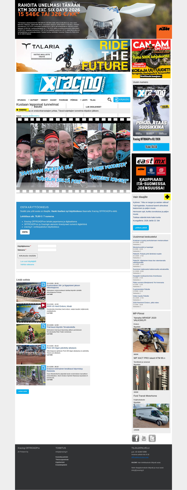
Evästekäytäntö (61, 465)
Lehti (84, 100)
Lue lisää (50, 294)
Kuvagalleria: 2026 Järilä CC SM (146, 221)
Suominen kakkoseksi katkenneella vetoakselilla (151, 269)
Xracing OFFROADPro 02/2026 (146, 139)
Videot (44, 100)
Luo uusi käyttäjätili (28, 261)
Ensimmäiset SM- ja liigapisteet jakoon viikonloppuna (63, 286)
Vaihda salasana (27, 264)
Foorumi (63, 100)
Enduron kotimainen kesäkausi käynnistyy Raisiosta (65, 370)
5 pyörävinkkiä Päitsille (141, 289)
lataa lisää (22, 391)
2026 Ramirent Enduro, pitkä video (146, 303)
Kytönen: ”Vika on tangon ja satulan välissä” (151, 202)
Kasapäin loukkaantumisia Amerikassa (147, 276)
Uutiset (34, 100)
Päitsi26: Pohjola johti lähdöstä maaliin (147, 254)
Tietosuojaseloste (62, 459)
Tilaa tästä (151, 147)
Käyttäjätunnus (24, 246)
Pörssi (73, 100)
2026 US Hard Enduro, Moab (59, 306)
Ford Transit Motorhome (145, 396)
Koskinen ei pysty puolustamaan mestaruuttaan (150, 240)
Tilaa (92, 100)
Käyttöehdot (60, 462)
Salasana (21, 250)
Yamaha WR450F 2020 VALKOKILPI (145, 319)
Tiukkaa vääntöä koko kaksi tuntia (147, 217)
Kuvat (53, 100)
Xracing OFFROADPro (30, 116)
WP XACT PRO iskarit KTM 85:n (149, 358)
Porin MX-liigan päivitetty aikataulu (61, 348)
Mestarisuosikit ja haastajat (143, 247)
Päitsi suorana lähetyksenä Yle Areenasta (148, 282)
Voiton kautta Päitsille (141, 296)
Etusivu (22, 100)
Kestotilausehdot (62, 457)
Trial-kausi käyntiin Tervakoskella (61, 327)
